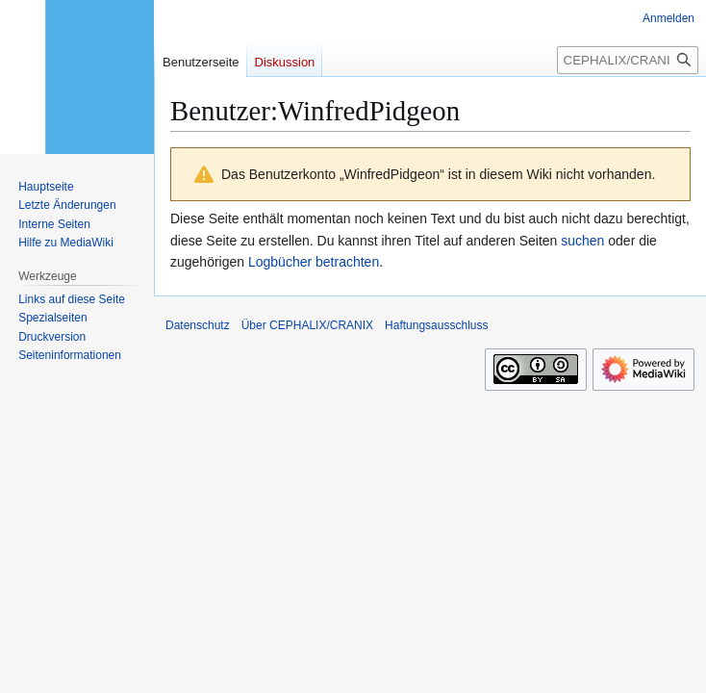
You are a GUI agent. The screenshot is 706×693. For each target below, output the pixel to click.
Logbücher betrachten (313, 262)
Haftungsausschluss (436, 325)
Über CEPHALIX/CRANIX (307, 325)
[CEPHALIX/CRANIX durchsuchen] (627, 60)
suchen (582, 240)
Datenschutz (197, 325)
